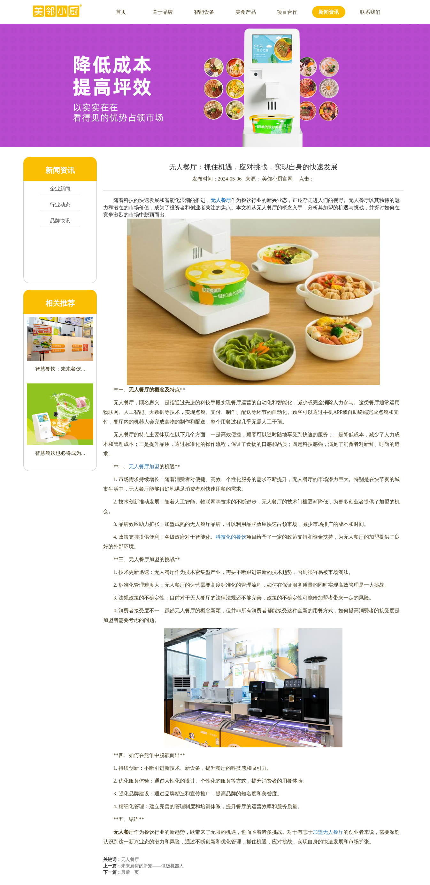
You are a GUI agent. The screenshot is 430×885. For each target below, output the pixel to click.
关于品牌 (162, 12)
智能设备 (204, 12)
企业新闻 (60, 188)
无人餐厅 (130, 859)
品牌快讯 (60, 220)
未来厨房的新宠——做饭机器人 (152, 865)
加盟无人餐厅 (328, 832)
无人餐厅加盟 (144, 466)
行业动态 (60, 204)
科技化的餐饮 (231, 537)
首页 (121, 12)
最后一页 (130, 872)
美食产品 (245, 12)
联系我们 (370, 12)
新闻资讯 (329, 12)
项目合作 (287, 12)
